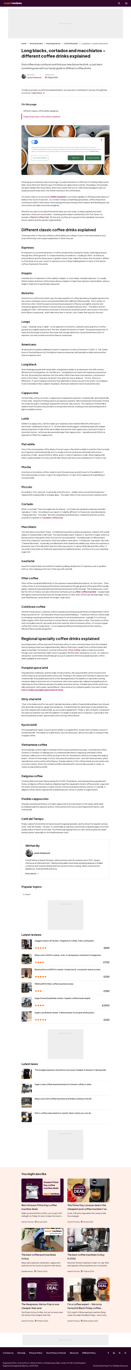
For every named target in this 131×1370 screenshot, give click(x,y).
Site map (21, 1353)
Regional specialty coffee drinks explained (41, 116)
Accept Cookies (93, 158)
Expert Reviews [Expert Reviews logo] (12, 3)
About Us (74, 1353)
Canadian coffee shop (52, 517)
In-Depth (27, 894)
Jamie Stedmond (34, 77)
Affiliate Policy (89, 1353)
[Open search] (119, 3)
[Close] (101, 140)
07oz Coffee (74, 650)
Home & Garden (36, 43)
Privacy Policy (35, 1353)
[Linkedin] (114, 1353)
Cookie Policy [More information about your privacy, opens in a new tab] (94, 151)
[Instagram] (125, 1353)
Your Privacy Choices (56, 1353)
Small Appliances (53, 43)
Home (23, 43)
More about (30, 873)
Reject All (75, 158)
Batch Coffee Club (40, 217)
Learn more (37, 93)
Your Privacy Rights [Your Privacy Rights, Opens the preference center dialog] (40, 158)
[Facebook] (108, 1353)
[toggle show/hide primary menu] (126, 3)
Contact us (8, 1353)
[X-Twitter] (119, 1353)
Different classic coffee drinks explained (40, 111)
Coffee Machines (71, 43)
